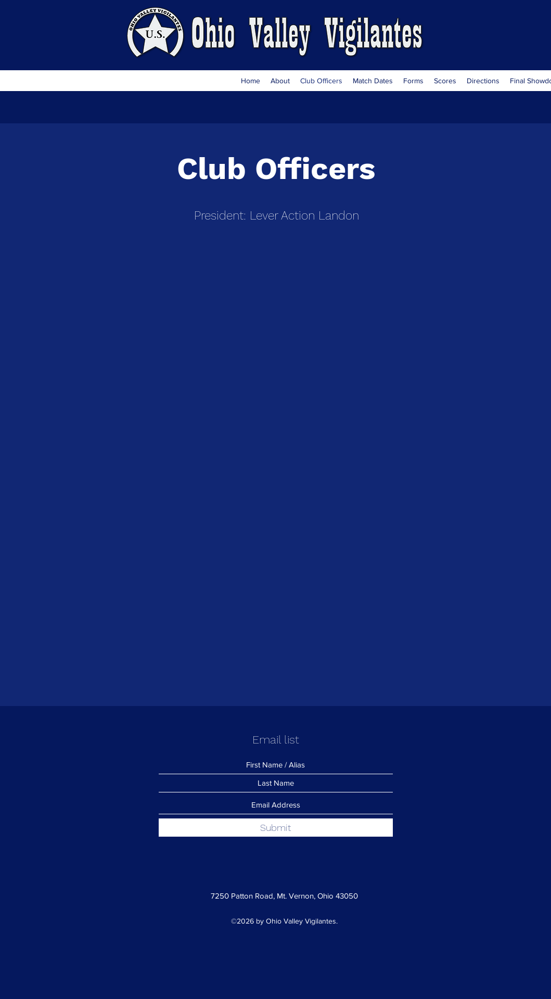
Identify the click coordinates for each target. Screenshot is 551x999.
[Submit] (276, 827)
